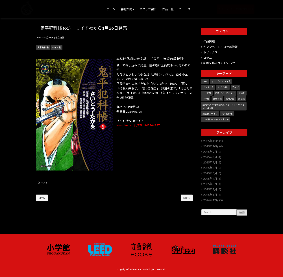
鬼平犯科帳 (43, 47)
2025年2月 (210, 189)
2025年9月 (210, 151)
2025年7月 (210, 162)
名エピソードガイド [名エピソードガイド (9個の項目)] (225, 93)
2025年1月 (210, 194)
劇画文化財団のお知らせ (219, 63)
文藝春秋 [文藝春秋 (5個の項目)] (217, 98)
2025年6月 (210, 167)
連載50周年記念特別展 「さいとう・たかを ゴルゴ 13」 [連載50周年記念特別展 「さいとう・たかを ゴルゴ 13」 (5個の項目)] (223, 106)
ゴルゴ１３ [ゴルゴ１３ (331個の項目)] (208, 87)
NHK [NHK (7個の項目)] (205, 81)
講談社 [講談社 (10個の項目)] (241, 98)
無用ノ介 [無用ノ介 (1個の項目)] (230, 98)
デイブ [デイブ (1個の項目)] (235, 87)
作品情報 (59, 37)
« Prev (42, 197)
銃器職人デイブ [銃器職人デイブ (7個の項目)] (210, 113)
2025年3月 (210, 184)
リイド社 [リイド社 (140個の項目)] (207, 93)
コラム (207, 57)
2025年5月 (210, 173)
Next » (186, 197)
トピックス (210, 52)
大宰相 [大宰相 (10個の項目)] (242, 93)
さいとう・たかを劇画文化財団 (229, 9)
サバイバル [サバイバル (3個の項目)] (222, 87)
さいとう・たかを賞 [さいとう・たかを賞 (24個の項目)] (221, 81)
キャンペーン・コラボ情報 (220, 46)
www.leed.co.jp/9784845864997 (138, 125)
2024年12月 (211, 200)
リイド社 (56, 47)
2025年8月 (210, 157)
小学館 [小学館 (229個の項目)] (206, 98)
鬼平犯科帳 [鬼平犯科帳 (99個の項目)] (227, 113)
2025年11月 (211, 140)
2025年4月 (210, 178)
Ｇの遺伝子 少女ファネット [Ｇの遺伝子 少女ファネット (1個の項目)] (216, 119)
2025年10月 (211, 146)
